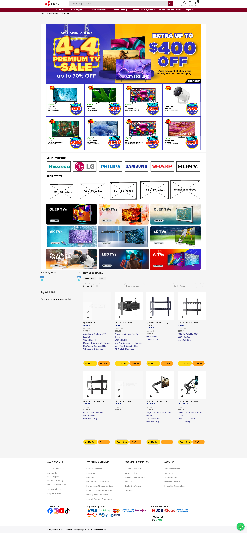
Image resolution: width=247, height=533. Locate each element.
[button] (87, 312)
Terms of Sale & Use (134, 469)
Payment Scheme (94, 469)
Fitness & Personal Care (57, 485)
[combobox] (119, 3)
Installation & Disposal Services (99, 486)
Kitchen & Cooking (55, 480)
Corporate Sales (54, 493)
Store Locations (171, 477)
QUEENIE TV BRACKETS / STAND (157, 323)
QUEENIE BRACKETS (92, 322)
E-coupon (90, 477)
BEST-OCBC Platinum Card (97, 482)
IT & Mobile (52, 473)
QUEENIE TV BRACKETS (188, 322)
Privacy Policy (131, 473)
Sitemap (129, 490)
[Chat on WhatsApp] (241, 527)
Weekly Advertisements (135, 477)
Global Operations (172, 469)
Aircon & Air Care (54, 489)
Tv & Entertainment (55, 469)
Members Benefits (172, 482)
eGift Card (90, 473)
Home (43, 13)
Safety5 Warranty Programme (99, 499)
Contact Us (169, 473)
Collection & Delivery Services (99, 490)
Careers (128, 482)
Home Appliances (54, 477)
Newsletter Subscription (174, 486)
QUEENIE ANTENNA (123, 401)
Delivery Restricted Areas (97, 494)
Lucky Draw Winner (133, 486)
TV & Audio (53, 13)
